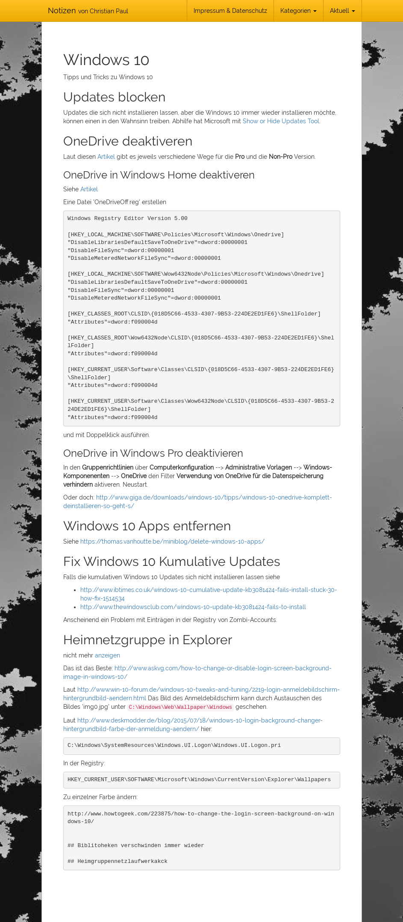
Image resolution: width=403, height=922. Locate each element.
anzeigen (107, 655)
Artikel (106, 156)
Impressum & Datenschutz (230, 10)
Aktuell (342, 10)
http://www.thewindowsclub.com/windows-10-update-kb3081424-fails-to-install (193, 607)
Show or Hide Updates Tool (281, 121)
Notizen (88, 10)
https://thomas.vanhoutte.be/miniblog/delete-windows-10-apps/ (172, 541)
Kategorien (298, 10)
